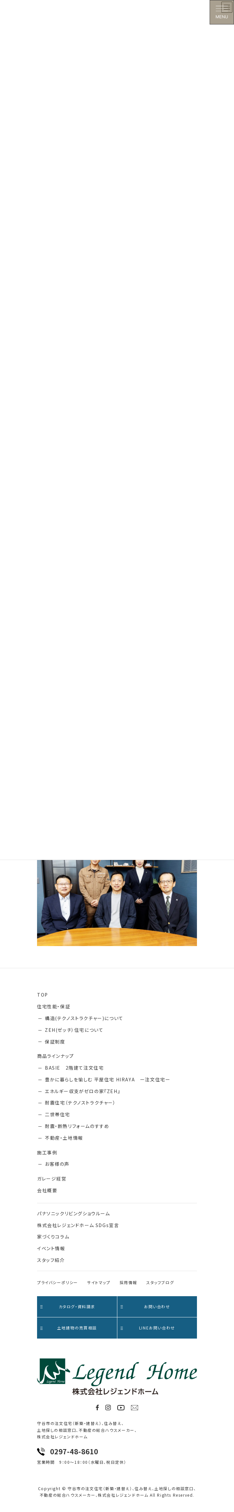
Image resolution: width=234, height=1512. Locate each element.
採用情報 (128, 1282)
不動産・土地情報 (64, 1137)
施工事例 (47, 1152)
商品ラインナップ (55, 1056)
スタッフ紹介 (51, 1260)
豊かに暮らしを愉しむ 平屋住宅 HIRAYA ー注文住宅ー (107, 1079)
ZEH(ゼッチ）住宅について (74, 1030)
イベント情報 (51, 1248)
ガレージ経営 (52, 1178)
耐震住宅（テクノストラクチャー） (80, 1102)
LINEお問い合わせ (148, 1327)
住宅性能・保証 (53, 1006)
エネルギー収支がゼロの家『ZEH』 (82, 1091)
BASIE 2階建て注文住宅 (74, 1067)
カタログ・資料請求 (67, 1306)
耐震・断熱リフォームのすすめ (77, 1126)
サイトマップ (98, 1282)
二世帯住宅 (57, 1114)
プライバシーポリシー (57, 1282)
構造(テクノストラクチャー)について (84, 1018)
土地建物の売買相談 (68, 1327)
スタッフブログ (160, 1282)
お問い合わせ (145, 1306)
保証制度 (55, 1041)
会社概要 (47, 1190)
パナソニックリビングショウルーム (73, 1213)
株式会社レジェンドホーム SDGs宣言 (78, 1225)
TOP (42, 994)
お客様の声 (57, 1164)
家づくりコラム (53, 1236)
